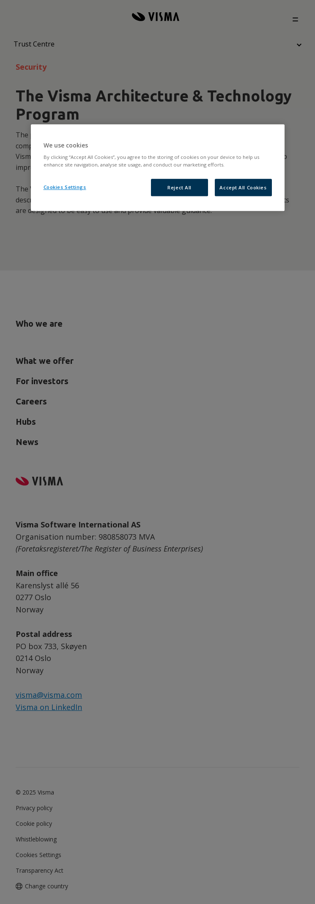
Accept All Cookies (242, 187)
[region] (158, 167)
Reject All (179, 187)
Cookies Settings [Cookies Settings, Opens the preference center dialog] (65, 187)
